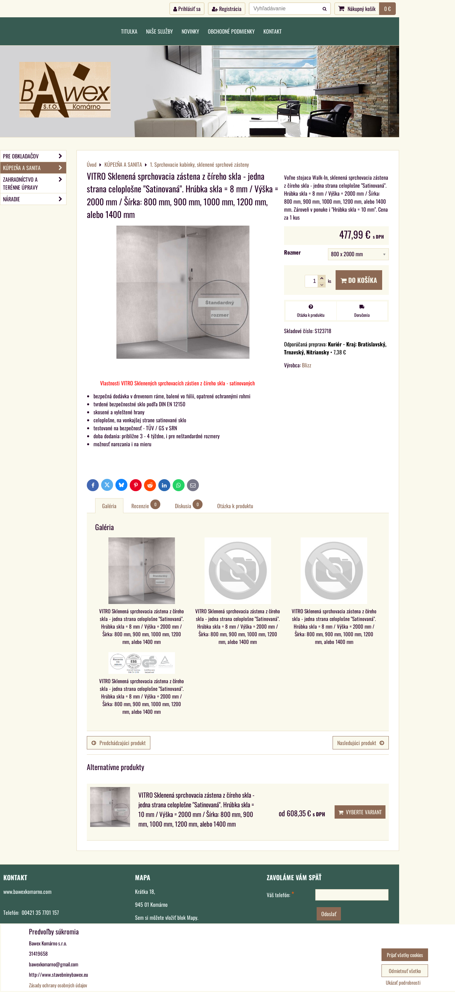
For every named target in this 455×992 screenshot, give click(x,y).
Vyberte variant (360, 812)
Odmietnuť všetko (405, 970)
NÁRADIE (34, 199)
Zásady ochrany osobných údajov (58, 985)
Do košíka (359, 280)
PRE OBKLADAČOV (34, 156)
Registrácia (226, 9)
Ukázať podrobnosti (403, 982)
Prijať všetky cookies (405, 954)
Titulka (129, 31)
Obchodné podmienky (231, 31)
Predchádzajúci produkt (118, 743)
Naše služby (159, 31)
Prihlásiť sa (187, 9)
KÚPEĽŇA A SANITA (34, 167)
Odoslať (328, 914)
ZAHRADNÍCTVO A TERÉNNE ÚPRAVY (34, 183)
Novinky (190, 31)
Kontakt (272, 31)
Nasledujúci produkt (360, 743)
